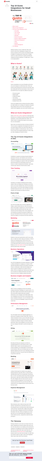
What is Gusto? (15, 26)
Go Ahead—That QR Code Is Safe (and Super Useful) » (28, 450)
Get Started (22, 442)
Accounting (17, 30)
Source (12, 81)
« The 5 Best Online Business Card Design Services (15, 450)
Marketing (16, 35)
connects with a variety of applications (20, 115)
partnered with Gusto (21, 431)
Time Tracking (17, 32)
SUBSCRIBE (29, 457)
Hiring (16, 41)
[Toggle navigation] (36, 1)
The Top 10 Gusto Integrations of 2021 (20, 29)
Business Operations (17, 249)
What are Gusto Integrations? (18, 27)
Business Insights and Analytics (20, 38)
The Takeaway (15, 46)
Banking (16, 43)
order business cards (21, 244)
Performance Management (19, 40)
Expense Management (19, 44)
